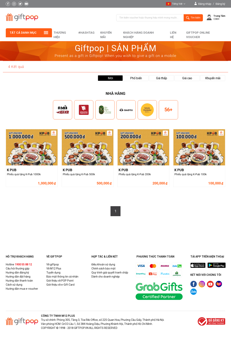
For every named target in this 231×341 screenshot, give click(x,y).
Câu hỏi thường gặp (17, 268)
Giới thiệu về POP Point (60, 280)
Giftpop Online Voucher (198, 35)
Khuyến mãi (106, 35)
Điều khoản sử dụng (103, 264)
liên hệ (173, 35)
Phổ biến (136, 78)
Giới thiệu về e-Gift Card (60, 284)
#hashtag (86, 32)
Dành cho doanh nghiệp (105, 276)
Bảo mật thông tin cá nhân (62, 276)
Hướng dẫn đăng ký (17, 272)
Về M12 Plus (53, 268)
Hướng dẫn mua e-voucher (22, 288)
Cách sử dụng (14, 284)
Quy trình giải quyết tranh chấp (109, 272)
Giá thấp (161, 78)
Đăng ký (220, 3)
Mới (110, 78)
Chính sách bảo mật (103, 268)
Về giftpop (52, 264)
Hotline (19, 264)
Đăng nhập (204, 3)
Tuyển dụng (53, 272)
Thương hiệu (60, 35)
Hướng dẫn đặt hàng (18, 276)
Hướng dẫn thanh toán (19, 280)
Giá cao (187, 78)
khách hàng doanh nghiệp (138, 35)
